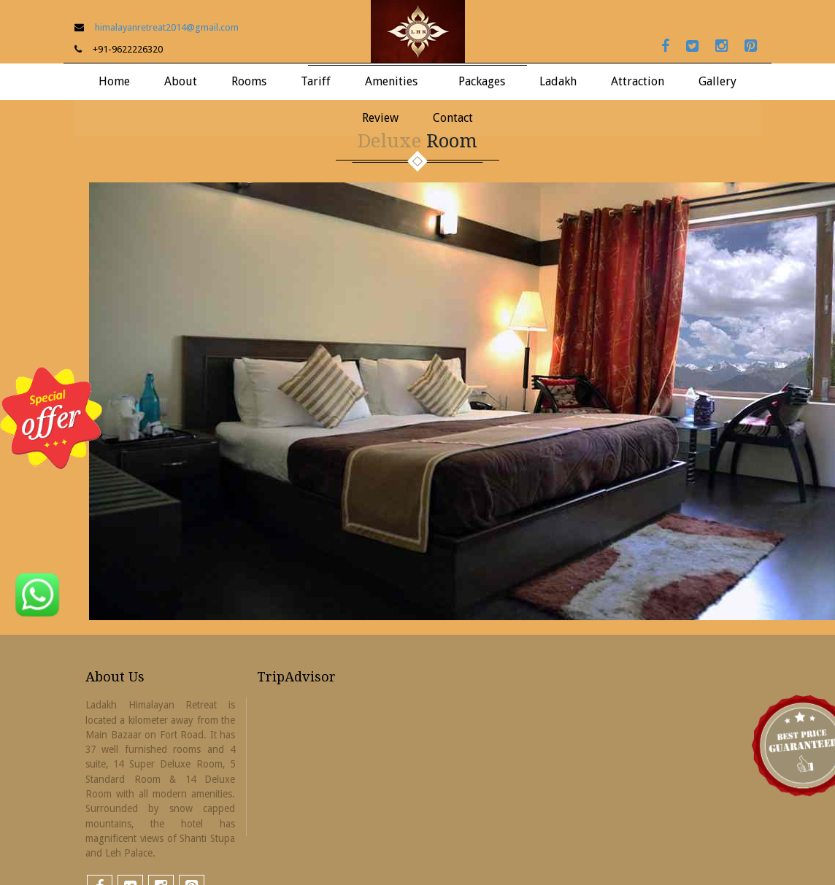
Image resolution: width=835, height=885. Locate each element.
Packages (481, 81)
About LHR (181, 130)
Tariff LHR (316, 130)
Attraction (637, 81)
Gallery (717, 81)
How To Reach (572, 190)
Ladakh (558, 81)
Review (380, 118)
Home (114, 81)
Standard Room (263, 220)
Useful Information (572, 220)
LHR (717, 130)
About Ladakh (572, 130)
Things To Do (572, 160)
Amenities (391, 81)
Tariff (316, 81)
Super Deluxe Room (264, 190)
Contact (453, 118)
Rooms (248, 81)
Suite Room (264, 160)
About (180, 81)
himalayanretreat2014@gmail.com (167, 27)
